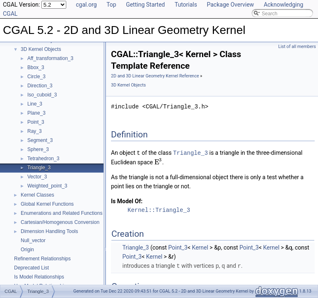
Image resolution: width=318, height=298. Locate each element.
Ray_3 (34, 131)
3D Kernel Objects (41, 49)
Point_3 (35, 122)
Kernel (200, 247)
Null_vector (33, 240)
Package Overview (230, 4)
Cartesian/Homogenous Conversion (60, 222)
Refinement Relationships (42, 259)
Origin (27, 249)
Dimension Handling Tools (49, 231)
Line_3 (34, 104)
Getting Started (145, 4)
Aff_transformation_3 (50, 58)
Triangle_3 (39, 168)
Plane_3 (36, 113)
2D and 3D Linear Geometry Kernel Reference (155, 76)
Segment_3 (40, 140)
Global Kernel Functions (47, 204)
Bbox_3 (35, 67)
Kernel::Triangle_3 (159, 210)
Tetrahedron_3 (43, 158)
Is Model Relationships (39, 277)
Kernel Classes (37, 195)
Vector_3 (37, 177)
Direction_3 (40, 86)
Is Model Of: (126, 200)
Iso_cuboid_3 (42, 95)
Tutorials (186, 4)
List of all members (297, 46)
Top (111, 4)
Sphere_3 (38, 149)
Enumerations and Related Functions (61, 213)
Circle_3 (36, 76)
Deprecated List (31, 268)
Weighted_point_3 (47, 186)
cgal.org (86, 4)
